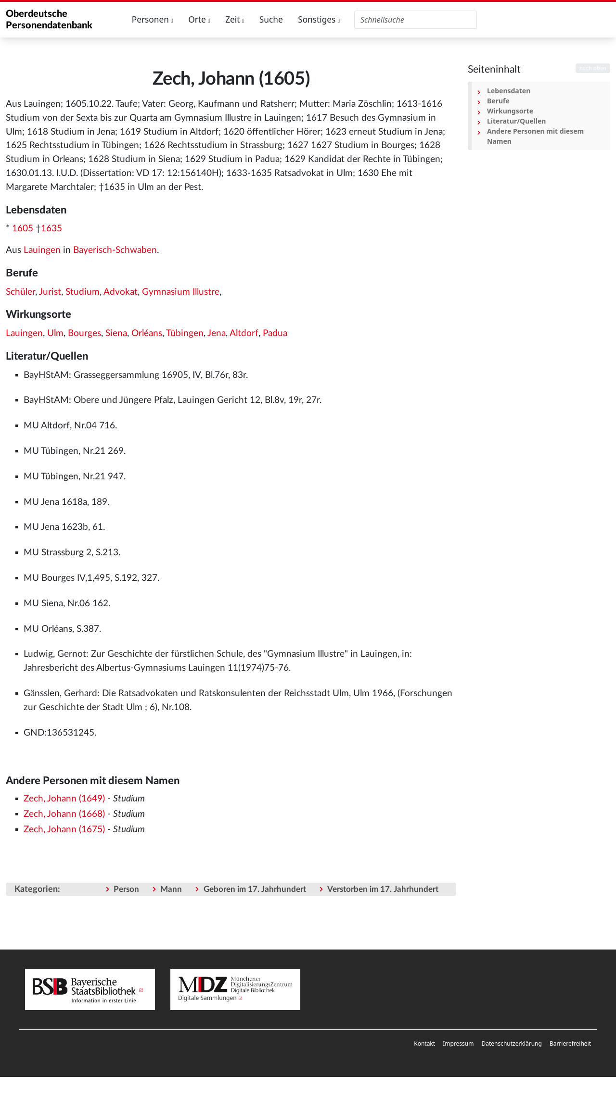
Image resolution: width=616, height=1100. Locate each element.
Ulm (55, 333)
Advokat (120, 292)
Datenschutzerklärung (511, 1043)
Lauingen (42, 250)
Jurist (50, 292)
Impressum (458, 1043)
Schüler (20, 292)
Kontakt (424, 1043)
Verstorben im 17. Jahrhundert (382, 889)
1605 (22, 228)
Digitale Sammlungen (207, 998)
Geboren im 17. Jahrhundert (255, 889)
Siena (116, 333)
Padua (275, 333)
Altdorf (244, 333)
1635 (51, 228)
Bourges (84, 333)
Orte (199, 19)
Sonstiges (319, 19)
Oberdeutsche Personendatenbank (49, 19)
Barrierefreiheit (570, 1043)
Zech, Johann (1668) (64, 814)
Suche (271, 19)
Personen (152, 19)
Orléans (146, 333)
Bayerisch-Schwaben (115, 250)
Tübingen (185, 333)
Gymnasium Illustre (180, 292)
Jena (216, 333)
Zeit (234, 19)
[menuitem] (424, 1043)
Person (126, 889)
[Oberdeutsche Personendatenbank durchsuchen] (415, 20)
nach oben (592, 68)
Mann (171, 889)
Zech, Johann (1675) (64, 829)
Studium (82, 292)
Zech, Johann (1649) (64, 798)
